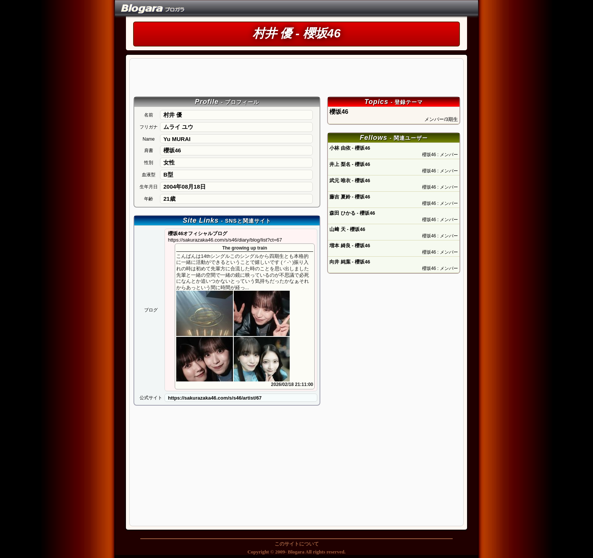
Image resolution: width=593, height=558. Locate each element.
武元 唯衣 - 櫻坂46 (349, 180)
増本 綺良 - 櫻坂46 (349, 245)
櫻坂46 (393, 115)
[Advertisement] (297, 77)
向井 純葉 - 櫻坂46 (349, 262)
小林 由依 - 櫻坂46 (349, 148)
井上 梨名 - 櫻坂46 (349, 164)
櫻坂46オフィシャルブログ (225, 237)
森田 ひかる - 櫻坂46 (352, 213)
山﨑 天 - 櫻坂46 (347, 229)
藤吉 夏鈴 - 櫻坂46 (349, 197)
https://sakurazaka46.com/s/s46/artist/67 (215, 398)
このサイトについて (297, 544)
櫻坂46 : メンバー (440, 154)
